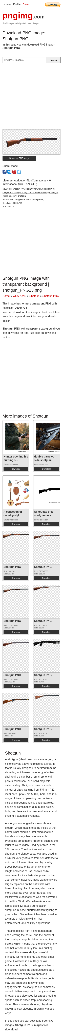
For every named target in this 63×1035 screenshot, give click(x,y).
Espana (26, 4)
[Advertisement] (31, 97)
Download (15, 469)
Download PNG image (19, 158)
